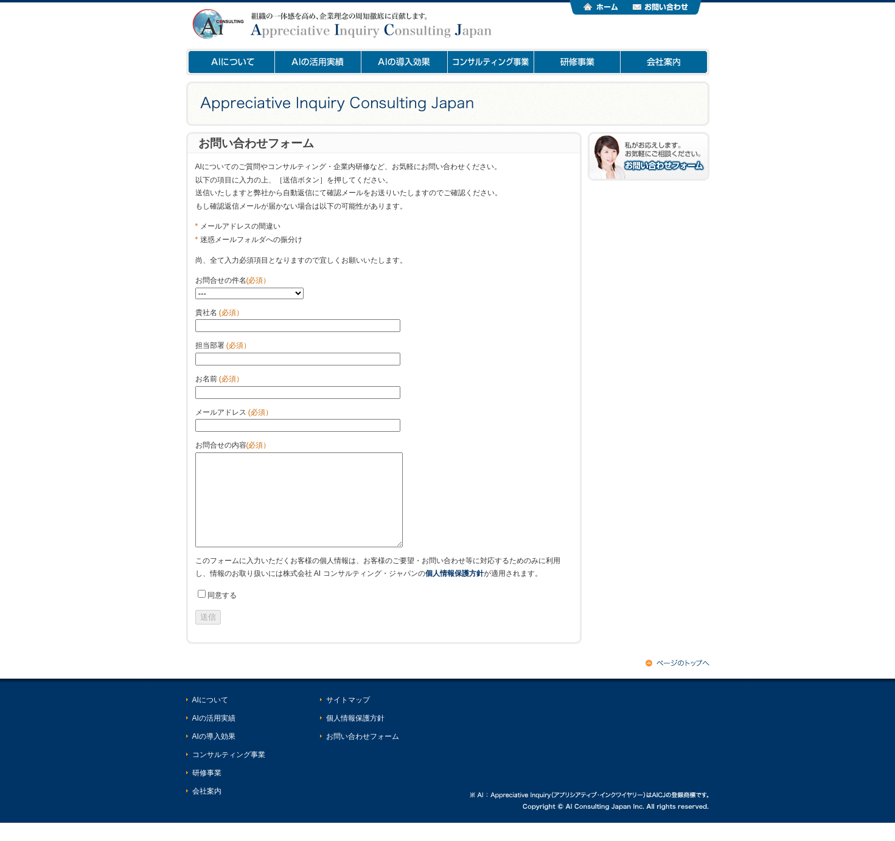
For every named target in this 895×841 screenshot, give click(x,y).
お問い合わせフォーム (362, 754)
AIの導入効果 (404, 62)
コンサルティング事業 (490, 62)
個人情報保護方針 (355, 736)
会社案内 (663, 62)
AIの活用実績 (317, 62)
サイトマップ (348, 718)
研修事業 (577, 62)
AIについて (230, 62)
